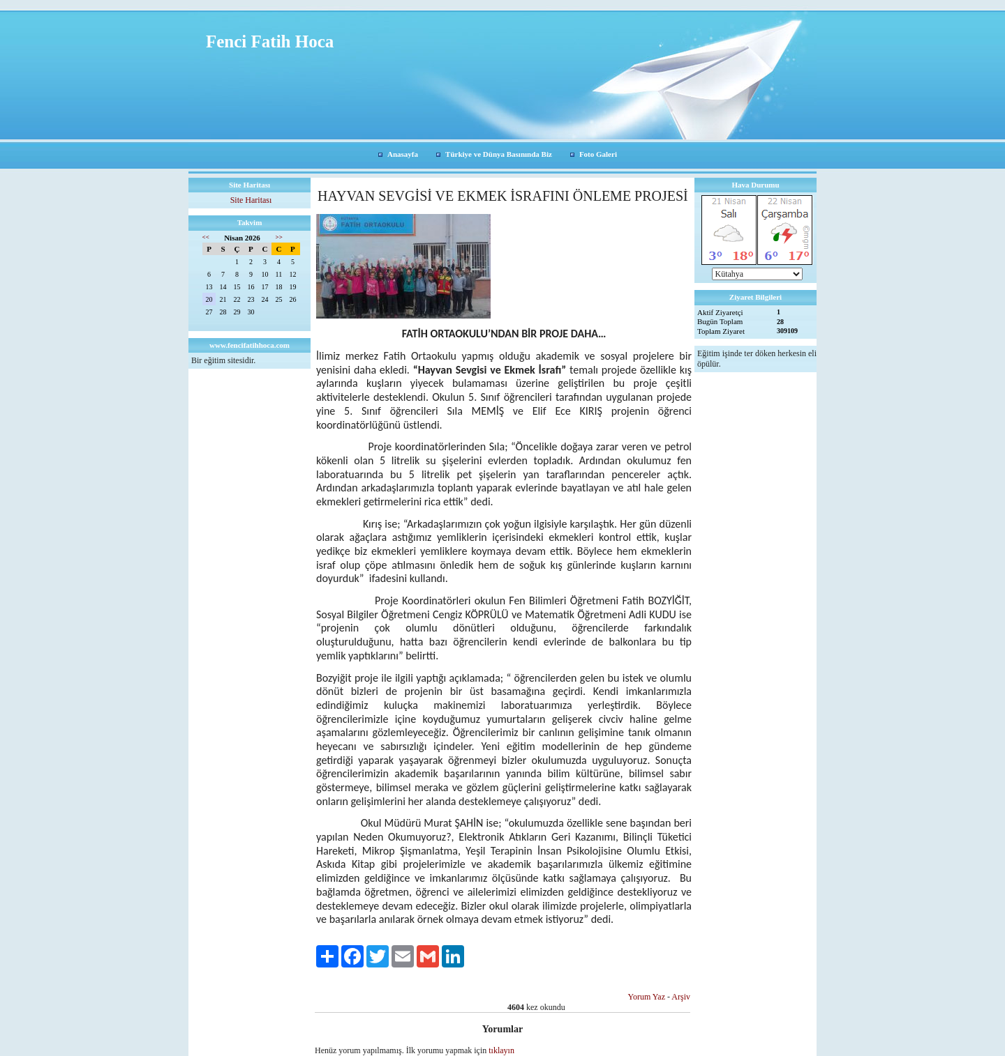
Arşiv (680, 997)
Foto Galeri (598, 154)
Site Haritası (251, 200)
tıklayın (501, 1050)
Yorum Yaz (646, 997)
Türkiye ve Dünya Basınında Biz (498, 154)
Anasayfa (402, 154)
